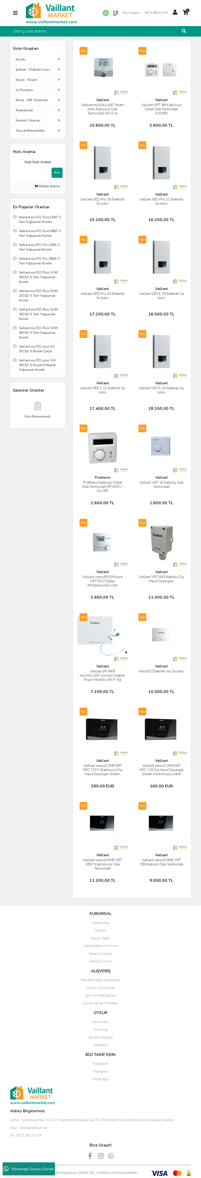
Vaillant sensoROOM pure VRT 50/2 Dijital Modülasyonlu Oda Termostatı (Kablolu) (102, 583)
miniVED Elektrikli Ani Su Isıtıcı (161, 671)
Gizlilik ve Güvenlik (100, 988)
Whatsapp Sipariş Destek (29, 1169)
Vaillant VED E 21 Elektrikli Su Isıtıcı (102, 390)
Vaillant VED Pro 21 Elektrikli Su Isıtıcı (161, 201)
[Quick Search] (30, 173)
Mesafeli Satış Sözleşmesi (100, 980)
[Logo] (51, 13)
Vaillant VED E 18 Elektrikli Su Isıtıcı (161, 296)
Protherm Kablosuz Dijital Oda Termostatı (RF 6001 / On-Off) (102, 486)
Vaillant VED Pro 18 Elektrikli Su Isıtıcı (103, 201)
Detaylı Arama (47, 186)
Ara (57, 172)
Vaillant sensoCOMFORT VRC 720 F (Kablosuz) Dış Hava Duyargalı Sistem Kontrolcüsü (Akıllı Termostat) (102, 772)
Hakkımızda (100, 923)
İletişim (100, 930)
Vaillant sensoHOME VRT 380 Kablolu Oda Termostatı (161, 862)
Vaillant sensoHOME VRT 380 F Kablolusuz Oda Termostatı (102, 864)
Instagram (100, 1071)
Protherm (102, 477)
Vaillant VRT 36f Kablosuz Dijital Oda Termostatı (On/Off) (161, 109)
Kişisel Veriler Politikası (100, 1003)
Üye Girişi (100, 1029)
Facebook (100, 1063)
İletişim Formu (100, 961)
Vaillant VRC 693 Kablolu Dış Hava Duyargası (161, 579)
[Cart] (185, 12)
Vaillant (102, 100)
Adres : (92, 1120)
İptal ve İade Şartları (100, 995)
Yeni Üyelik (100, 1022)
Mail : (28, 1128)
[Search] (100, 31)
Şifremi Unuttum (100, 1037)
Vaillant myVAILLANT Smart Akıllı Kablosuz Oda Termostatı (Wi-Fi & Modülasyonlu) (102, 111)
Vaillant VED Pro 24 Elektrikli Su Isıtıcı (103, 296)
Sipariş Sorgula (100, 953)
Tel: (26, 1135)
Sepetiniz (101, 1045)
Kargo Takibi (100, 938)
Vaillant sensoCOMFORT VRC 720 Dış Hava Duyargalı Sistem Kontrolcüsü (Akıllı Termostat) (161, 772)
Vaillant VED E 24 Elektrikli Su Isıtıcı (161, 390)
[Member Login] (175, 12)
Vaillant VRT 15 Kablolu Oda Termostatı (161, 484)
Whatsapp (100, 1079)
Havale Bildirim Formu (100, 946)
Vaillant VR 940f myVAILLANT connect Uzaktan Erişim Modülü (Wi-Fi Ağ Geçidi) (102, 677)
